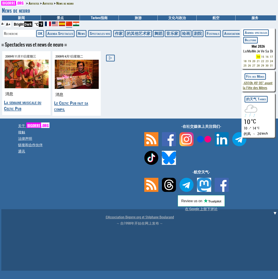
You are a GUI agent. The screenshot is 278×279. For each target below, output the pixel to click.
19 (249, 61)
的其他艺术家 (138, 33)
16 (267, 57)
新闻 (21, 17)
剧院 (198, 33)
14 (258, 57)
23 (267, 61)
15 (262, 57)
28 (258, 65)
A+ (8, 24)
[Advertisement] (140, 240)
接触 (21, 132)
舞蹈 (158, 33)
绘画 (186, 33)
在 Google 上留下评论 (201, 209)
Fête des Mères (255, 76)
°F (41, 24)
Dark (28, 24)
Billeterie (250, 40)
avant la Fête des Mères (258, 85)
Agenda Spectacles (60, 33)
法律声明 (25, 138)
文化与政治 (177, 17)
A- (2, 24)
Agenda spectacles (256, 32)
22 (262, 61)
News (81, 33)
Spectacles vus (100, 33)
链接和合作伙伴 (30, 144)
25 (245, 65)
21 (258, 61)
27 (253, 65)
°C (36, 24)
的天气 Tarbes (256, 99)
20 (253, 61)
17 (271, 57)
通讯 (21, 151)
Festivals (213, 33)
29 (262, 65)
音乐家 (172, 33)
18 (245, 61)
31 (271, 65)
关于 (33, 125)
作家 (119, 33)
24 (271, 61)
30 (267, 65)
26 (249, 65)
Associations (232, 33)
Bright (19, 24)
